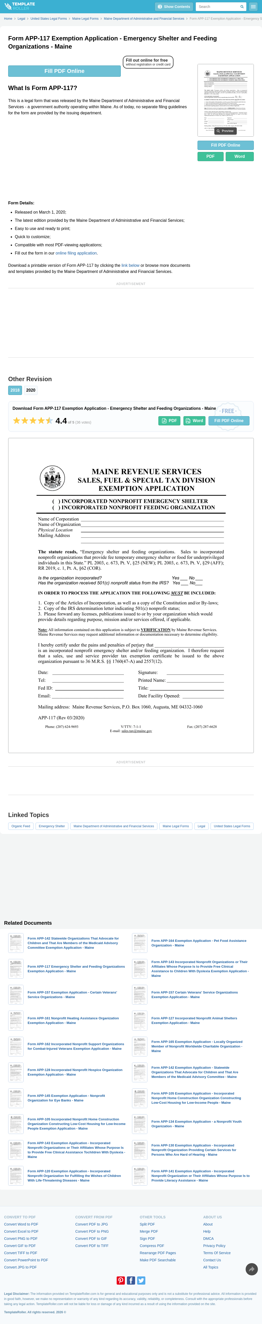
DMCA (208, 1239)
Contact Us (212, 1260)
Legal (201, 826)
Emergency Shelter (52, 826)
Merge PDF (149, 1231)
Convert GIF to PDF (20, 1246)
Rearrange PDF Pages (158, 1253)
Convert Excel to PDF (21, 1231)
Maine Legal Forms (176, 826)
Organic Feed (21, 826)
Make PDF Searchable (158, 1260)
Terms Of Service (217, 1253)
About (208, 1224)
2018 (15, 390)
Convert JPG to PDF (20, 1267)
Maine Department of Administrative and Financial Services (114, 826)
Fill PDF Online (64, 71)
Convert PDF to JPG (91, 1224)
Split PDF (147, 1224)
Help (207, 1231)
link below (130, 265)
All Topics (210, 1267)
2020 (31, 390)
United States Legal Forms (232, 826)
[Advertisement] (99, 158)
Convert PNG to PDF (21, 1239)
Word (240, 156)
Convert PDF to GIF (91, 1239)
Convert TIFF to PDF (20, 1253)
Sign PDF (147, 1239)
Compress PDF (152, 1246)
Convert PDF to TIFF (91, 1246)
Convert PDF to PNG (92, 1231)
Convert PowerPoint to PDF (26, 1260)
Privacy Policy (214, 1246)
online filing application (76, 253)
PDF (210, 156)
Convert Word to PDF (21, 1224)
